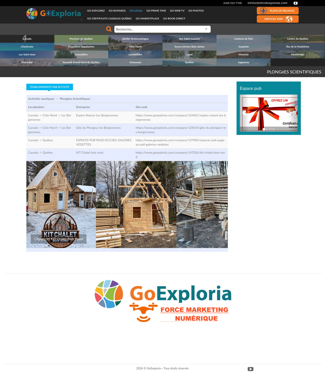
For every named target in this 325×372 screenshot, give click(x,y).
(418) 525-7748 (232, 3)
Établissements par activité (49, 86)
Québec (47, 140)
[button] (244, 113)
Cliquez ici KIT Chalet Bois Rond (58, 239)
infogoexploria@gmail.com (267, 3)
